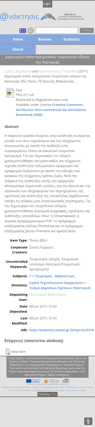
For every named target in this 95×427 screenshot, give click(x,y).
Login (47, 3)
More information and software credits (67, 390)
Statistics (71, 39)
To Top (88, 421)
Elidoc (53, 394)
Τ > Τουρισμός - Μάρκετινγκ (51, 276)
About (18, 49)
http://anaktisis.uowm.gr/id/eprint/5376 (61, 330)
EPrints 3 (29, 387)
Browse (44, 39)
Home (18, 39)
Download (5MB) (29, 114)
